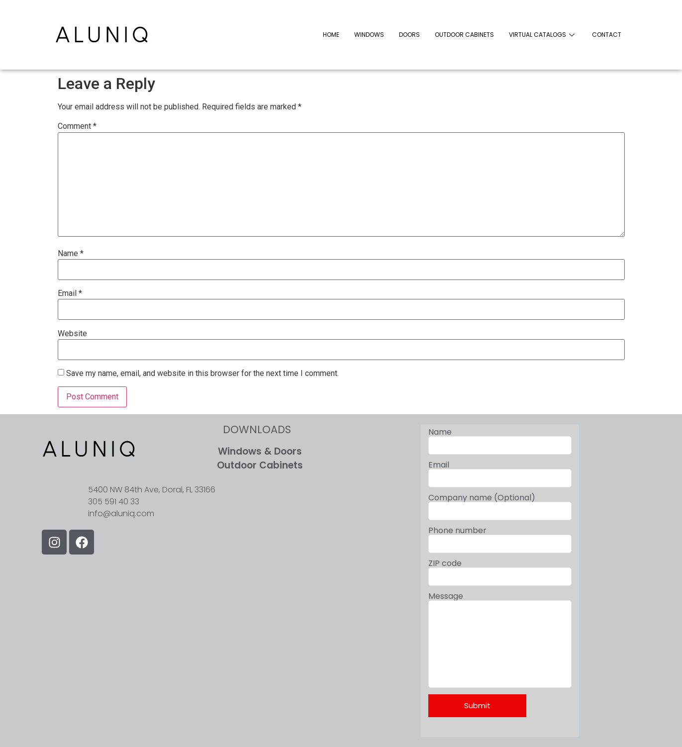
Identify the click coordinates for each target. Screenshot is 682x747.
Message (500, 664)
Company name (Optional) (500, 507)
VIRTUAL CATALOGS (543, 34)
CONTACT (606, 34)
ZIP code (500, 573)
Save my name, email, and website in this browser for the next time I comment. (202, 373)
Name (71, 254)
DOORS (409, 34)
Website (72, 334)
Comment (77, 126)
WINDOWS (369, 34)
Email (70, 293)
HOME (331, 34)
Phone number (500, 540)
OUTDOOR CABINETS (464, 34)
